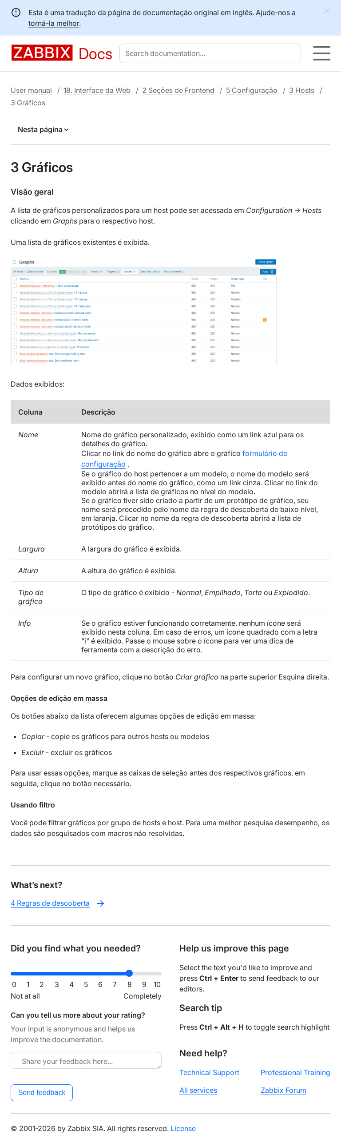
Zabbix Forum (283, 1090)
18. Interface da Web (97, 90)
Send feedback (42, 1092)
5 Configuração (252, 90)
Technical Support (209, 1072)
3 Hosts (301, 90)
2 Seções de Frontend (178, 90)
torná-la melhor (53, 23)
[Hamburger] (321, 53)
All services (198, 1090)
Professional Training (295, 1072)
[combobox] (212, 53)
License (183, 1128)
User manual (31, 90)
